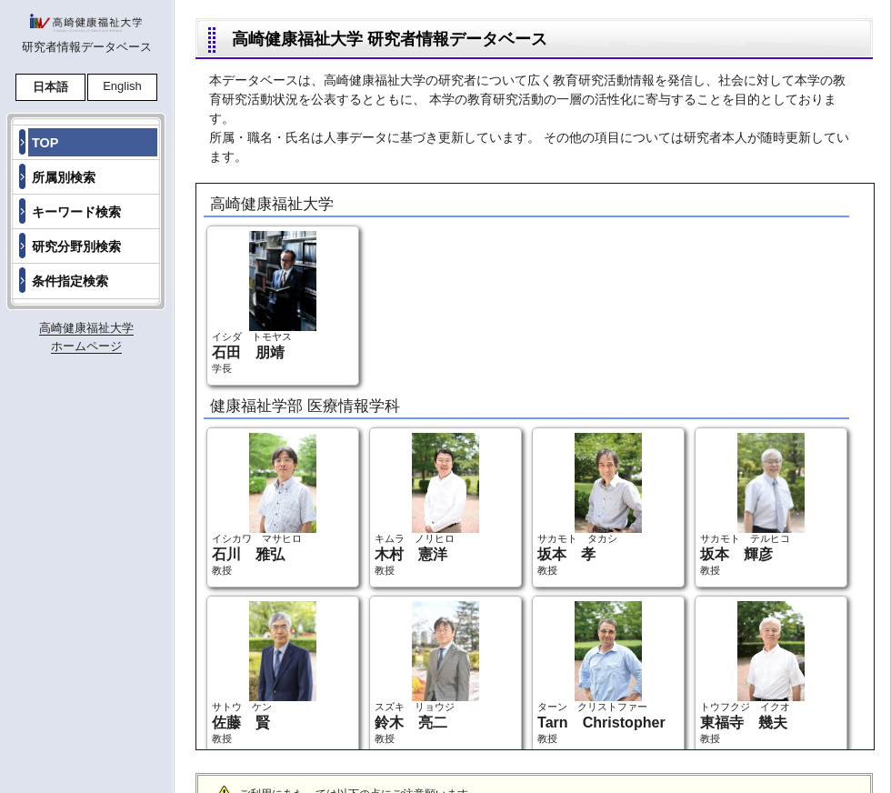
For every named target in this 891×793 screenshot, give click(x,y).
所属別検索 (63, 177)
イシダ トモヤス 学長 (264, 302)
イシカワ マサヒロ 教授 (264, 504)
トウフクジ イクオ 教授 (752, 672)
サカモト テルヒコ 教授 (752, 504)
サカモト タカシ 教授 (589, 504)
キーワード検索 (76, 212)
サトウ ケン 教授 (264, 672)
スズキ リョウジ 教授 (427, 672)
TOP (45, 143)
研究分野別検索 (76, 246)
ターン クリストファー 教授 (601, 672)
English (122, 86)
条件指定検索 (70, 281)
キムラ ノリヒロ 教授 (427, 504)
